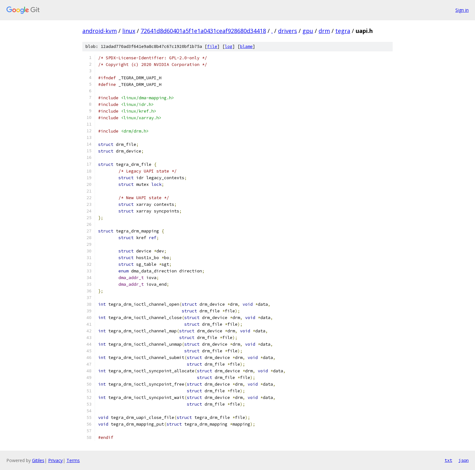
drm (324, 31)
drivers (287, 31)
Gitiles (38, 460)
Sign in (462, 10)
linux (128, 31)
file (212, 46)
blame (246, 46)
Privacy (55, 460)
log (228, 46)
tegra (342, 31)
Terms (73, 460)
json (464, 460)
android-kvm (99, 31)
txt (448, 460)
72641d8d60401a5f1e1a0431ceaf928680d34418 (203, 31)
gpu (307, 31)
